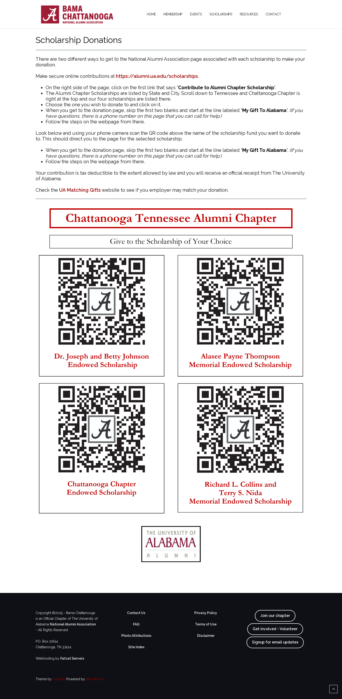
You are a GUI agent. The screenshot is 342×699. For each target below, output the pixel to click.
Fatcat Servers (72, 658)
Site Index (136, 647)
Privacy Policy (205, 613)
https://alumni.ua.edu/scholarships (157, 76)
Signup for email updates (275, 642)
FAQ (136, 624)
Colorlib (58, 679)
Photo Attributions (136, 636)
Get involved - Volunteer (275, 629)
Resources (249, 14)
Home (151, 14)
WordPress (95, 679)
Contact (273, 14)
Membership (172, 14)
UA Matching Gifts (80, 190)
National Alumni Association (73, 624)
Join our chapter (275, 615)
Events (196, 14)
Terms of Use (206, 624)
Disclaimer (205, 636)
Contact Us (136, 613)
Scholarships (220, 14)
